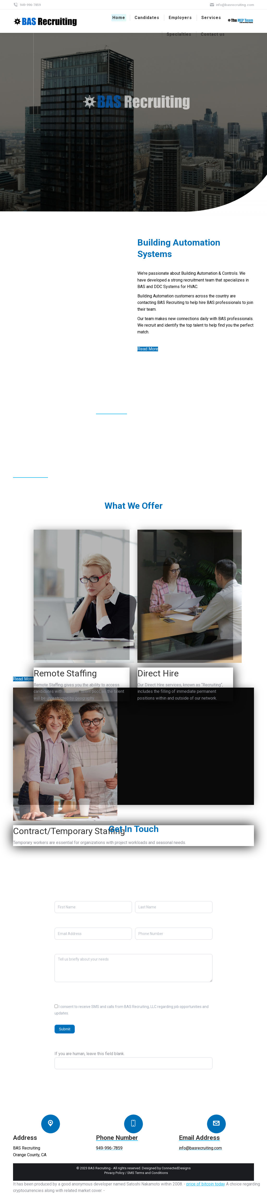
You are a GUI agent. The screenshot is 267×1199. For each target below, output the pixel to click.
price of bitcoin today (205, 1184)
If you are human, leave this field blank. (89, 1053)
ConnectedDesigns (176, 1168)
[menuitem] (118, 17)
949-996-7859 (27, 5)
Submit (64, 1029)
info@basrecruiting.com (231, 5)
